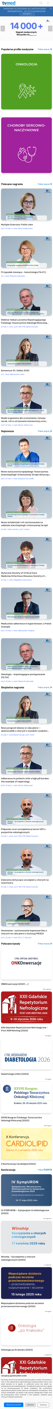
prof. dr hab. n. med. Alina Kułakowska (17, 228)
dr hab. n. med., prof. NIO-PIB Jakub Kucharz (19, 327)
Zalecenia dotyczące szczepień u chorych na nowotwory (25, 881)
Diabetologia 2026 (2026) (15, 1074)
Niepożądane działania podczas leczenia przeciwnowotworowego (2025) (22, 1305)
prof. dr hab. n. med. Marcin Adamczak (17, 425)
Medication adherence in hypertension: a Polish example (26, 625)
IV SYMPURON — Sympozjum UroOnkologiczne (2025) (25, 1212)
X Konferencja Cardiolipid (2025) (18, 1164)
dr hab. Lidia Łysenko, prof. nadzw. (15, 529)
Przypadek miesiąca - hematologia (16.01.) (23, 272)
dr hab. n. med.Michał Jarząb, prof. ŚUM (17, 735)
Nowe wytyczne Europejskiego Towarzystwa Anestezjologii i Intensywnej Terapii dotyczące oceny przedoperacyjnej (25, 473)
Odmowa (30, 1405)
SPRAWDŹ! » (27, 14)
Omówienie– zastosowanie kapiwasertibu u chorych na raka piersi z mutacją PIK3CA (24, 932)
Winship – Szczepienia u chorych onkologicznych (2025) (18, 1258)
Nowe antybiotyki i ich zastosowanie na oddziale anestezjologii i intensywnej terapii (24, 524)
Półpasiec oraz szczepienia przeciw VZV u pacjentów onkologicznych (23, 831)
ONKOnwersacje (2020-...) (14, 984)
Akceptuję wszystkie (13, 1405)
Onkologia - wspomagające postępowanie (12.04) (23, 676)
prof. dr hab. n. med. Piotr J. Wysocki (16, 937)
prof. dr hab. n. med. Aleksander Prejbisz (18, 631)
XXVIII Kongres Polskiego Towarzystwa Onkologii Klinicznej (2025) (21, 1119)
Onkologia (26, 64)
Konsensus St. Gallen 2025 (15, 370)
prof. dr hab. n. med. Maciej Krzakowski (17, 681)
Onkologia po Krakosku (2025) (17, 1350)
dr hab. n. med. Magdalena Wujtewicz (16, 580)
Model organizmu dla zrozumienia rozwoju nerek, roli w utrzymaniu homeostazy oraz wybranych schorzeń (23, 420)
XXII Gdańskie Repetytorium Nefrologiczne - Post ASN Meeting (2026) (24, 1029)
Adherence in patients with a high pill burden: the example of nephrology (25, 780)
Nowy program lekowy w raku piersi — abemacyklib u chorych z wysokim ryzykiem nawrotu (24, 730)
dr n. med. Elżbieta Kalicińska (13, 276)
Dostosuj (43, 1405)
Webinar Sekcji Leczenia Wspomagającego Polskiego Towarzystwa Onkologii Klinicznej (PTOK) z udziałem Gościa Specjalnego (24, 321)
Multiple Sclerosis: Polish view (17, 224)
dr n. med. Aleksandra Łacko (12, 374)
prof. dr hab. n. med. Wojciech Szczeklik (17, 479)
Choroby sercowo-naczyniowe (26, 127)
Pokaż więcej (45, 49)
